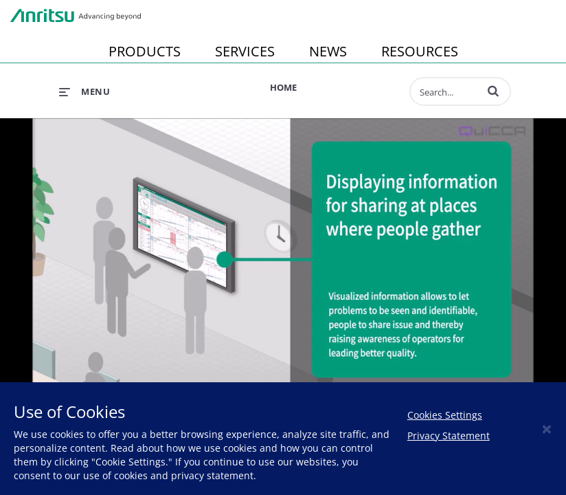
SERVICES (245, 51)
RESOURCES (419, 51)
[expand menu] (84, 91)
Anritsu (75, 16)
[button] (493, 90)
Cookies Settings (444, 414)
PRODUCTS (145, 51)
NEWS (328, 51)
